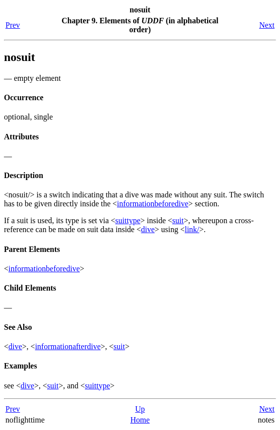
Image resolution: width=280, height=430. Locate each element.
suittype (128, 220)
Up (140, 409)
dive (148, 229)
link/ (192, 229)
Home (140, 420)
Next (267, 25)
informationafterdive (68, 346)
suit (178, 220)
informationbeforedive (152, 203)
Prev (12, 25)
